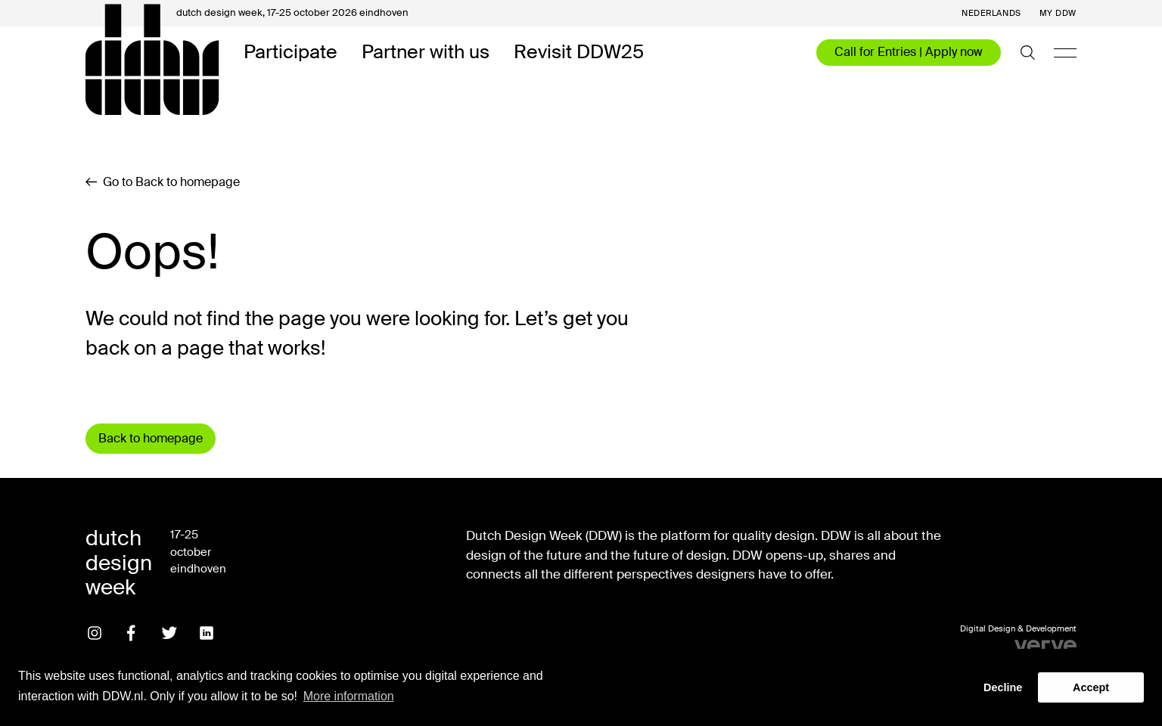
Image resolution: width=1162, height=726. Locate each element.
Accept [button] (1091, 687)
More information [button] (348, 696)
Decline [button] (1002, 687)
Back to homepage (150, 438)
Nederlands (991, 13)
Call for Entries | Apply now (908, 52)
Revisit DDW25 (579, 53)
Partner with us (425, 53)
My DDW (1058, 13)
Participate (290, 53)
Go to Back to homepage (162, 182)
